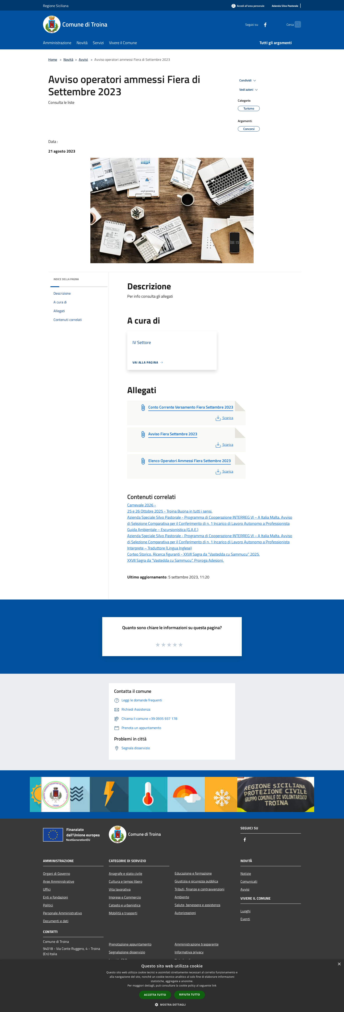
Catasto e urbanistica (124, 905)
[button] (172, 1004)
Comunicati (248, 881)
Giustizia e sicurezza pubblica (196, 881)
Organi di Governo (56, 873)
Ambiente (182, 897)
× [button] (339, 964)
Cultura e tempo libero (125, 881)
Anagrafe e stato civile (125, 873)
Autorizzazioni (185, 912)
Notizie (245, 873)
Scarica (224, 417)
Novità (68, 59)
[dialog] (172, 986)
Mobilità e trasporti (123, 913)
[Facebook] (256, 24)
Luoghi (245, 911)
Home (52, 59)
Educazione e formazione (193, 873)
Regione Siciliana (55, 5)
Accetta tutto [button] (155, 995)
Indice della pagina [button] (66, 279)
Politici (48, 905)
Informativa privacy (189, 952)
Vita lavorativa (120, 889)
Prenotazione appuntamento (130, 944)
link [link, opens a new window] (214, 985)
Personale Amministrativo (62, 913)
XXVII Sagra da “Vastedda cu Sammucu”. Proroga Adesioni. (175, 560)
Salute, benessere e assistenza (197, 905)
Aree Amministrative (58, 881)
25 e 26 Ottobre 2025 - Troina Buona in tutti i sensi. (169, 511)
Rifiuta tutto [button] (189, 994)
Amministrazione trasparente (197, 944)
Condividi (248, 80)
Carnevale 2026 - (141, 505)
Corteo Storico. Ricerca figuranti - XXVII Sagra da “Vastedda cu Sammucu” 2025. (193, 554)
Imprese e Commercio (125, 897)
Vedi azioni (249, 89)
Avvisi (83, 59)
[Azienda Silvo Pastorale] (285, 6)
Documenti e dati (55, 921)
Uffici (47, 889)
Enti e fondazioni (55, 897)
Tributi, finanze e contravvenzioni (199, 889)
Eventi (245, 919)
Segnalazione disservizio (127, 952)
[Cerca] (295, 24)
